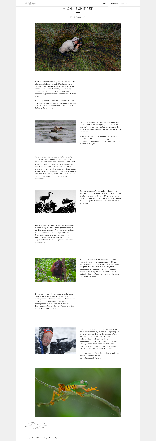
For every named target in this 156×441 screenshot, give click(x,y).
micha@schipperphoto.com (90, 358)
